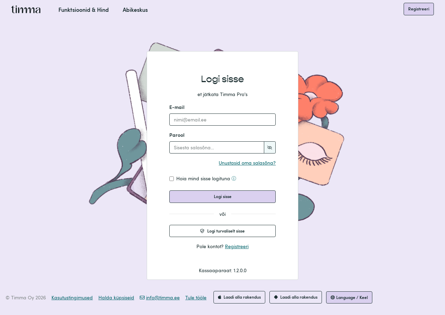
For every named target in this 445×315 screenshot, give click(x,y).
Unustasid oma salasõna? (247, 162)
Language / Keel (349, 297)
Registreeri (418, 8)
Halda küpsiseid (116, 297)
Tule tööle (196, 297)
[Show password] (270, 147)
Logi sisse (223, 196)
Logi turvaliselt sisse (222, 231)
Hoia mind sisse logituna (206, 178)
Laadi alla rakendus (239, 297)
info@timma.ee (160, 297)
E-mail (177, 107)
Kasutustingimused (72, 297)
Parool (177, 135)
